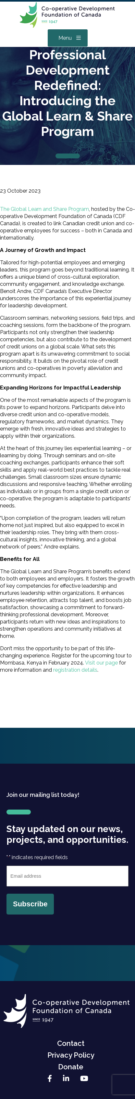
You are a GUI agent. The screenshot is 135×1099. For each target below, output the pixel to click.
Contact (70, 1043)
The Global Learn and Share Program (44, 209)
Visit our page (101, 663)
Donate (70, 1066)
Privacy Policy (70, 1055)
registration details (75, 670)
